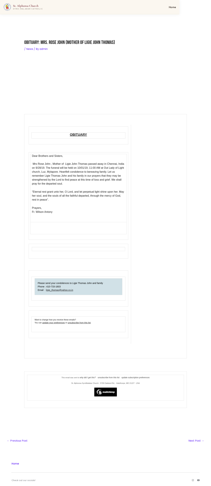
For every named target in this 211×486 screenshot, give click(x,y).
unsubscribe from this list (77, 322)
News (29, 49)
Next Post (196, 440)
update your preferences (53, 322)
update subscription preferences (134, 377)
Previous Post (17, 440)
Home (199, 7)
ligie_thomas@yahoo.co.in (59, 290)
